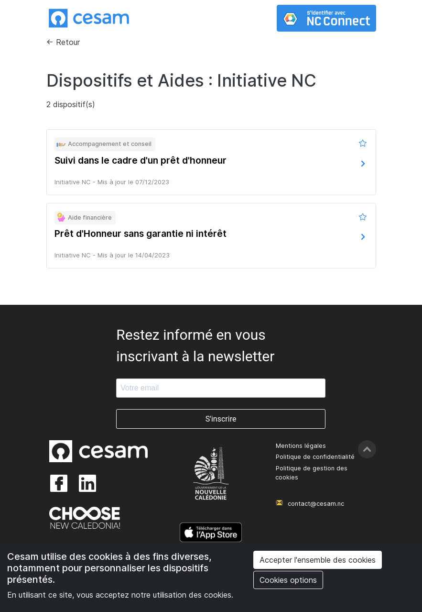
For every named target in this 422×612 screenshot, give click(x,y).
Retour (68, 42)
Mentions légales (301, 445)
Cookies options (288, 580)
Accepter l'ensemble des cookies (318, 560)
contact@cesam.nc (316, 503)
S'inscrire (221, 418)
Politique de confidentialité (315, 456)
